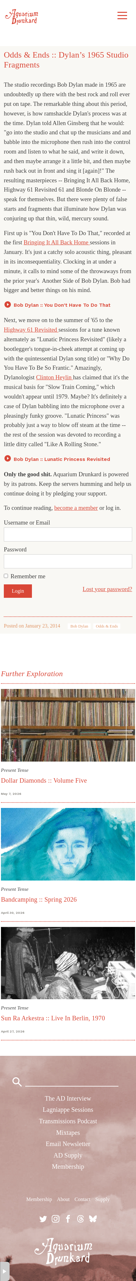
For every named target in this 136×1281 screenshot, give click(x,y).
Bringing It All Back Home (57, 242)
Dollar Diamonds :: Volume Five (44, 780)
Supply (102, 1199)
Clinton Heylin (54, 377)
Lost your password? (107, 589)
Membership (68, 1166)
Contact (82, 1199)
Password (15, 549)
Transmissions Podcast (68, 1121)
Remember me (28, 576)
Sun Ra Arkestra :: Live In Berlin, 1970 (53, 1018)
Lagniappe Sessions (68, 1109)
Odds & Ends (107, 626)
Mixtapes (68, 1132)
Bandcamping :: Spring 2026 (39, 899)
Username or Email (27, 522)
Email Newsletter (68, 1143)
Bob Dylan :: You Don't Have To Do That (62, 305)
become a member (76, 507)
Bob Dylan (79, 626)
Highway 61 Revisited (31, 329)
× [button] (5, 1271)
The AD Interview (68, 1098)
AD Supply (68, 1155)
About (63, 1199)
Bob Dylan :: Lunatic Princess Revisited (62, 459)
